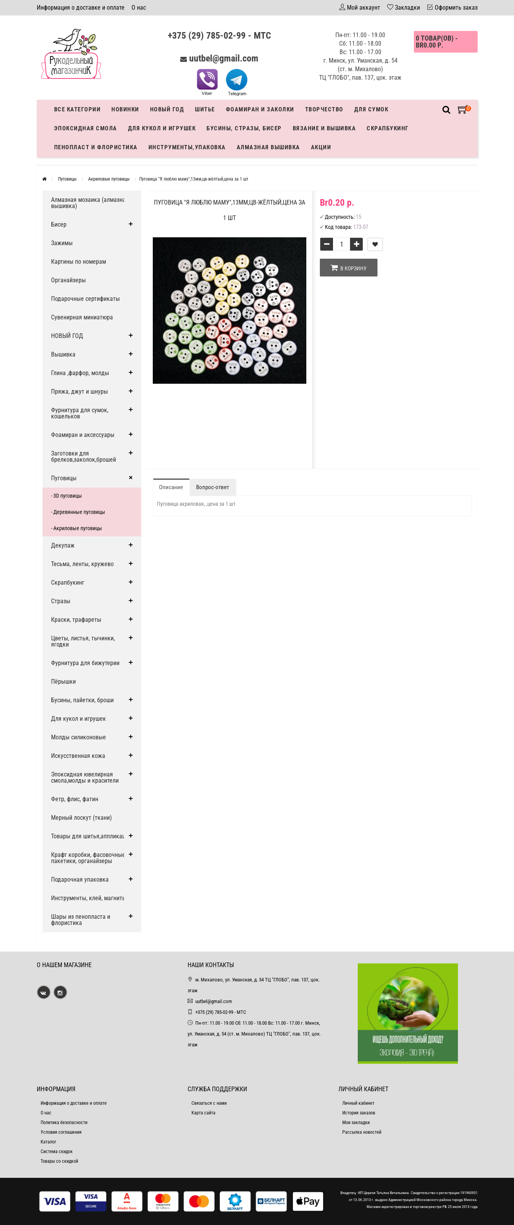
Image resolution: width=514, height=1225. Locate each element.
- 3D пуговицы (66, 496)
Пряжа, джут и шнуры (79, 391)
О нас (138, 7)
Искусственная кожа (78, 755)
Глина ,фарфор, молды (80, 373)
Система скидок (57, 1151)
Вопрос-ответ (212, 487)
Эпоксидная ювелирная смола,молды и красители (85, 777)
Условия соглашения (61, 1132)
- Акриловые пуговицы (76, 528)
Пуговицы (64, 478)
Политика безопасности (64, 1122)
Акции (321, 147)
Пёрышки (63, 681)
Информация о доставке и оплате (81, 7)
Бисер (59, 224)
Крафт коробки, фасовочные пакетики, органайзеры (88, 858)
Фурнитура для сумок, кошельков (79, 413)
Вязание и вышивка (324, 128)
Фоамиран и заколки (260, 109)
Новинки (125, 109)
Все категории (77, 109)
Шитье (205, 109)
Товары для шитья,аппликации (91, 836)
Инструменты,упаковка (187, 147)
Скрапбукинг (388, 128)
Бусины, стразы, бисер (244, 128)
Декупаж (63, 545)
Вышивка (63, 354)
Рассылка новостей (361, 1132)
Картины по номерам (78, 261)
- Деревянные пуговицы (78, 512)
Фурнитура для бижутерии (85, 663)
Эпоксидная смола (85, 128)
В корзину (349, 267)
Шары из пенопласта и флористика (80, 919)
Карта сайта (203, 1113)
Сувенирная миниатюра (82, 317)
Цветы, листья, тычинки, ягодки (83, 641)
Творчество (324, 109)
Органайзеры (68, 280)
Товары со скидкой (59, 1161)
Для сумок (371, 109)
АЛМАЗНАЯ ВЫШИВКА (268, 147)
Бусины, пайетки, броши (82, 700)
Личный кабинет (358, 1103)
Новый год (167, 109)
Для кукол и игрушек (162, 128)
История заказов (358, 1113)
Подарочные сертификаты (85, 298)
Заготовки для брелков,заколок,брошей (83, 456)
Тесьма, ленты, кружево (82, 564)
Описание (171, 487)
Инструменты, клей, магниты (88, 898)
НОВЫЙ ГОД (67, 336)
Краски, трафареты (76, 619)
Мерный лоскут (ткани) (81, 817)
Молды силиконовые (78, 737)
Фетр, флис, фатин (74, 799)
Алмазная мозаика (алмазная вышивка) (90, 203)
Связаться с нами (209, 1103)
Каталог (48, 1142)
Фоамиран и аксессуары (82, 434)
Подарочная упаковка (80, 879)
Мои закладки (356, 1122)
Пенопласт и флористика (96, 147)
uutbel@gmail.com (223, 58)
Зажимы (62, 243)
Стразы (60, 601)
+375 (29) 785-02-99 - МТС (219, 35)
